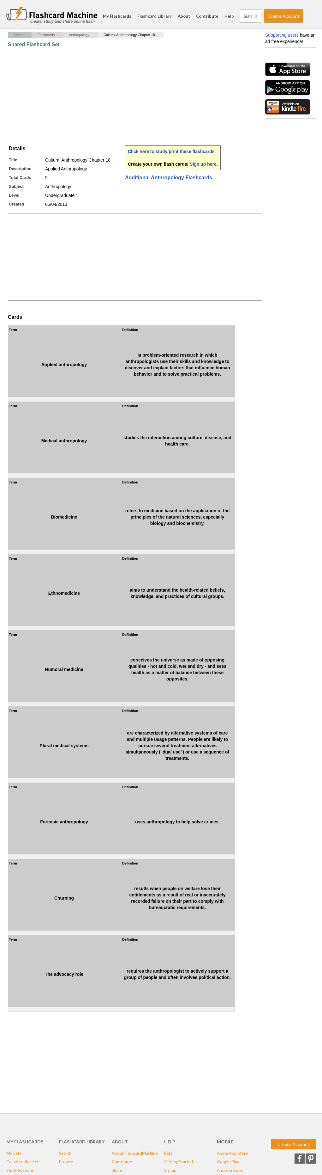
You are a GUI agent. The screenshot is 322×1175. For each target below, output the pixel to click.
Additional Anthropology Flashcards (168, 177)
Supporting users (282, 35)
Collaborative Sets (23, 1161)
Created (16, 204)
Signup (170, 1170)
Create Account (284, 16)
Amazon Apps (230, 1170)
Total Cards (20, 177)
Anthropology (79, 35)
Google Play (228, 1161)
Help (229, 16)
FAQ (168, 1153)
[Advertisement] (123, 96)
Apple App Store (232, 1153)
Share (117, 1170)
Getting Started (178, 1161)
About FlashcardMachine (135, 1153)
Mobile (225, 1141)
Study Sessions (20, 1170)
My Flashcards (117, 16)
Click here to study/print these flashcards (171, 151)
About (184, 16)
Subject (16, 186)
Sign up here (203, 164)
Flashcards (46, 35)
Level (14, 195)
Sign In (250, 16)
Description (20, 168)
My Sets (13, 1153)
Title (13, 159)
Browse (66, 1161)
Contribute (207, 16)
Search (309, 16)
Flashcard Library (154, 16)
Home (18, 35)
